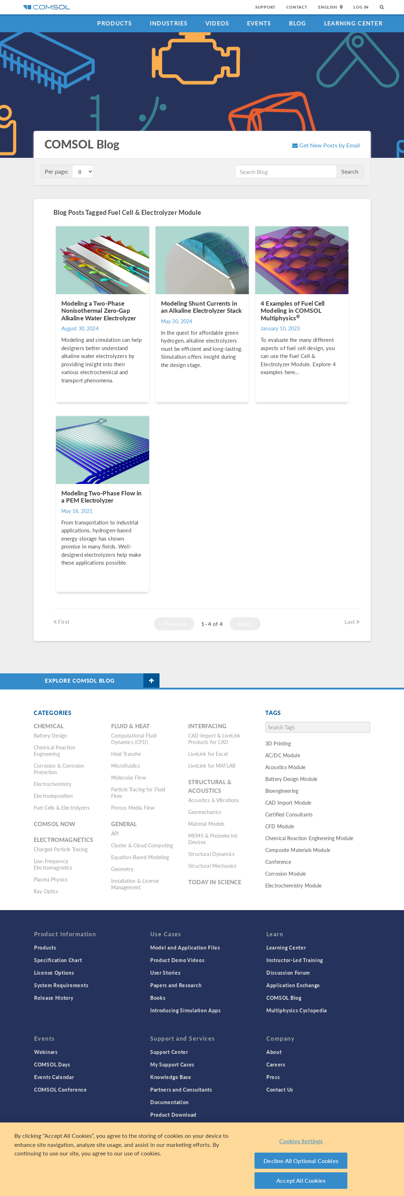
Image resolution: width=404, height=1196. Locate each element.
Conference (278, 861)
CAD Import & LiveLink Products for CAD (214, 738)
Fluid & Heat (130, 726)
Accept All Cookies (300, 1180)
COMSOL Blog (283, 997)
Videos (217, 23)
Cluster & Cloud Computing (142, 845)
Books (158, 997)
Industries (169, 23)
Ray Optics (46, 891)
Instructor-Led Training (294, 960)
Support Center (169, 1051)
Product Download (173, 1114)
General (124, 824)
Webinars (46, 1051)
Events (259, 23)
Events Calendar (54, 1076)
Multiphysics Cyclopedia (296, 1010)
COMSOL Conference (60, 1089)
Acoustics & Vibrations (213, 800)
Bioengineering (281, 790)
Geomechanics (204, 811)
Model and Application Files (185, 947)
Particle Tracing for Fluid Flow (138, 792)
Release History (53, 997)
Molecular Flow (128, 777)
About (274, 1051)
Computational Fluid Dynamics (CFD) (134, 738)
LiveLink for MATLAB (212, 765)
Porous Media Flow (133, 807)
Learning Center (353, 23)
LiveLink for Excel (208, 753)
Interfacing (207, 726)
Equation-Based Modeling (140, 857)
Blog (297, 23)
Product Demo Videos (177, 960)
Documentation (169, 1102)
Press (273, 1076)
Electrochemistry (52, 783)
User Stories (165, 972)
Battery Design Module (291, 778)
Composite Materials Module (297, 849)
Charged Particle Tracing (61, 849)
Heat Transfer (126, 753)
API (115, 833)
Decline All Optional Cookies (300, 1161)
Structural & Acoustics (210, 786)
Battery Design (50, 735)
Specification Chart (58, 960)
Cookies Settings (301, 1141)
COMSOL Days (52, 1064)
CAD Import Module (288, 802)
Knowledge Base (170, 1076)
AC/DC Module (282, 755)
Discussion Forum (288, 972)
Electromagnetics (63, 839)
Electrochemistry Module (293, 885)
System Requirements (61, 985)
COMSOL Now (55, 824)
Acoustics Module (285, 767)
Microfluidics (125, 765)
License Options (54, 972)
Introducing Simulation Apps (185, 1010)
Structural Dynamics (211, 853)
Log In (361, 7)
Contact (297, 7)
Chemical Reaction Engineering (55, 750)
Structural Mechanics (212, 865)
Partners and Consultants (181, 1089)
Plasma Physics (50, 879)
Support (265, 7)
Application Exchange (293, 985)
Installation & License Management (135, 884)
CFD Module (279, 826)
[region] (202, 1159)
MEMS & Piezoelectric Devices (213, 839)
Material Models (206, 823)
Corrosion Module (285, 873)
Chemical (48, 726)
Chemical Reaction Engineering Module (309, 838)
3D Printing (278, 743)
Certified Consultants (289, 814)
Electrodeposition (53, 795)
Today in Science (214, 882)
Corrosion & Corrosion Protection (59, 769)
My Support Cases (172, 1064)
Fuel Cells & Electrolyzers (62, 807)
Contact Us (279, 1089)
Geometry (122, 868)
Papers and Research (175, 985)
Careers (275, 1064)
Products (114, 23)
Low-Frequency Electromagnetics (53, 864)
